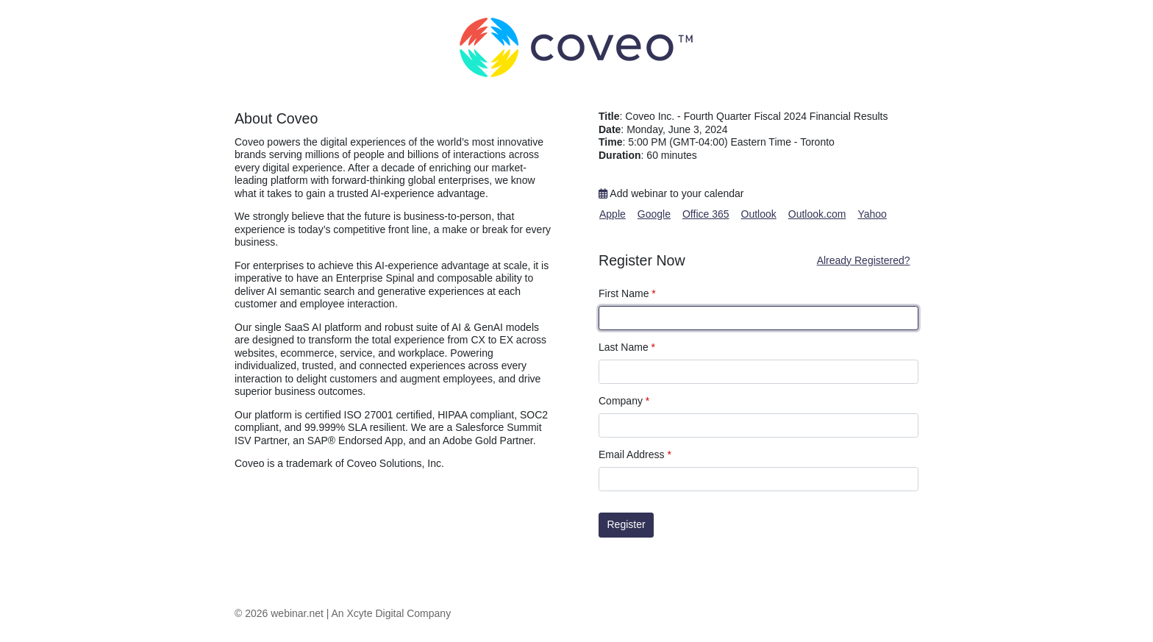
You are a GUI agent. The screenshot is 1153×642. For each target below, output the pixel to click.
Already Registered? (863, 260)
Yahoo (871, 214)
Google (654, 214)
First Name (627, 293)
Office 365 (705, 214)
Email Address (635, 454)
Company (624, 401)
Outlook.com (817, 214)
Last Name (627, 347)
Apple (612, 214)
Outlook (759, 214)
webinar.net (297, 613)
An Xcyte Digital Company (391, 613)
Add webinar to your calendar (671, 193)
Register (626, 524)
